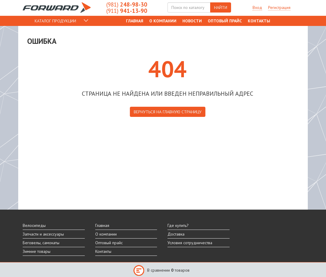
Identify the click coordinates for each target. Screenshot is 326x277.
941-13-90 (126, 10)
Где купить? (178, 225)
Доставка (175, 234)
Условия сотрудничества (189, 242)
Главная (134, 21)
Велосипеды (34, 225)
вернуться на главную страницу (168, 111)
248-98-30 (126, 4)
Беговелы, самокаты (41, 242)
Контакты (259, 21)
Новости (192, 21)
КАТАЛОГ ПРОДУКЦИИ (55, 21)
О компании (162, 21)
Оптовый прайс (225, 21)
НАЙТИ (220, 7)
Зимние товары (36, 251)
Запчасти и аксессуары (43, 234)
